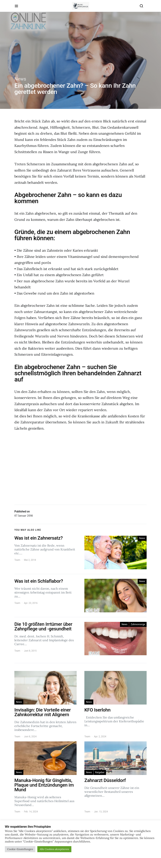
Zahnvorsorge (138, 624)
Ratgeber (99, 772)
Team (17, 560)
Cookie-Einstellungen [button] (20, 849)
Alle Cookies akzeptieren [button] (54, 849)
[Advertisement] (80, 466)
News (20, 79)
